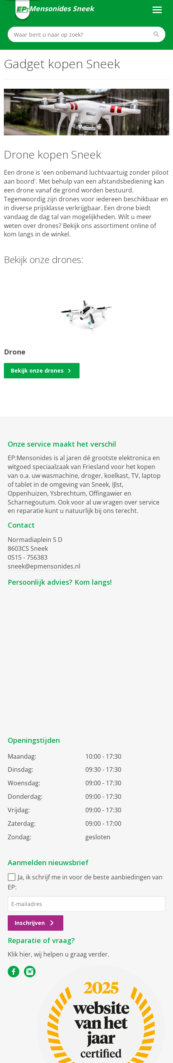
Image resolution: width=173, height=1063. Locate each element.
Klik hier (19, 954)
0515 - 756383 (27, 557)
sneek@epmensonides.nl (44, 566)
